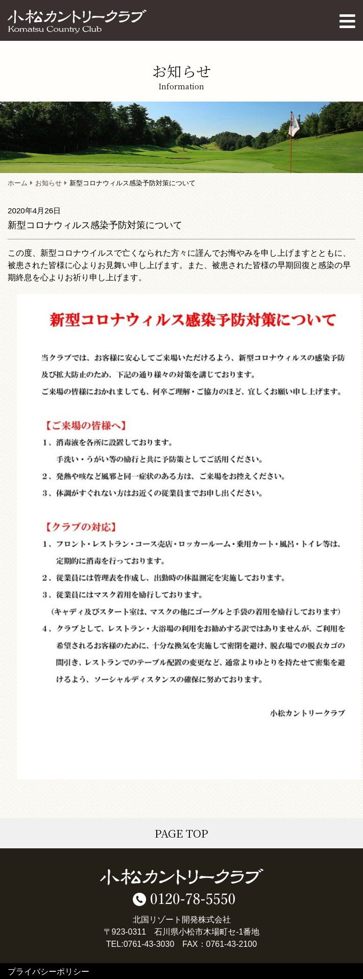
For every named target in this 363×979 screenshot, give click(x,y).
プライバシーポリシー (48, 971)
